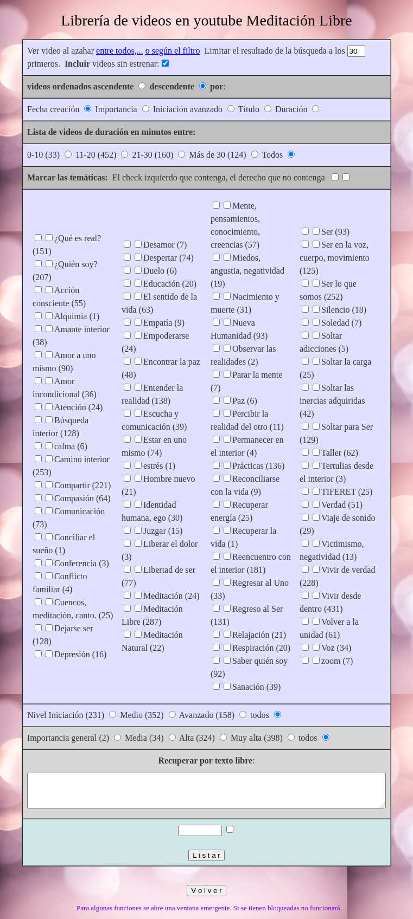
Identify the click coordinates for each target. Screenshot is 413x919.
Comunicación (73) (66, 498)
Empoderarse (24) (163, 348)
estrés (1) (148, 465)
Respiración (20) (261, 621)
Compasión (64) (61, 485)
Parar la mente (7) (263, 361)
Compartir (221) (61, 472)
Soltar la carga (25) (365, 355)
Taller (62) (350, 420)
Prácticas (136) (258, 439)
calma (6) (49, 433)
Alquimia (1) (55, 303)
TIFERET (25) (357, 459)
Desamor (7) (154, 257)
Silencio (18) (354, 303)
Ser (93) (346, 238)
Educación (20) (159, 296)
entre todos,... (98, 50)
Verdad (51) (352, 472)
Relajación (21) (259, 608)
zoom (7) (348, 628)
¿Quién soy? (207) (65, 264)
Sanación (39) (256, 660)
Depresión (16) (59, 615)
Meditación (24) (160, 556)
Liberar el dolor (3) (165, 530)
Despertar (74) (157, 270)
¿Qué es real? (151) (66, 251)
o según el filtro (151, 50)
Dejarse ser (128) (62, 602)
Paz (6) (244, 374)
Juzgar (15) (151, 517)
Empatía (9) (153, 335)
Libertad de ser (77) (166, 543)
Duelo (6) (149, 283)
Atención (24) (57, 394)
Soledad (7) (352, 316)
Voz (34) (347, 615)
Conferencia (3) (60, 537)
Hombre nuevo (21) (166, 478)
